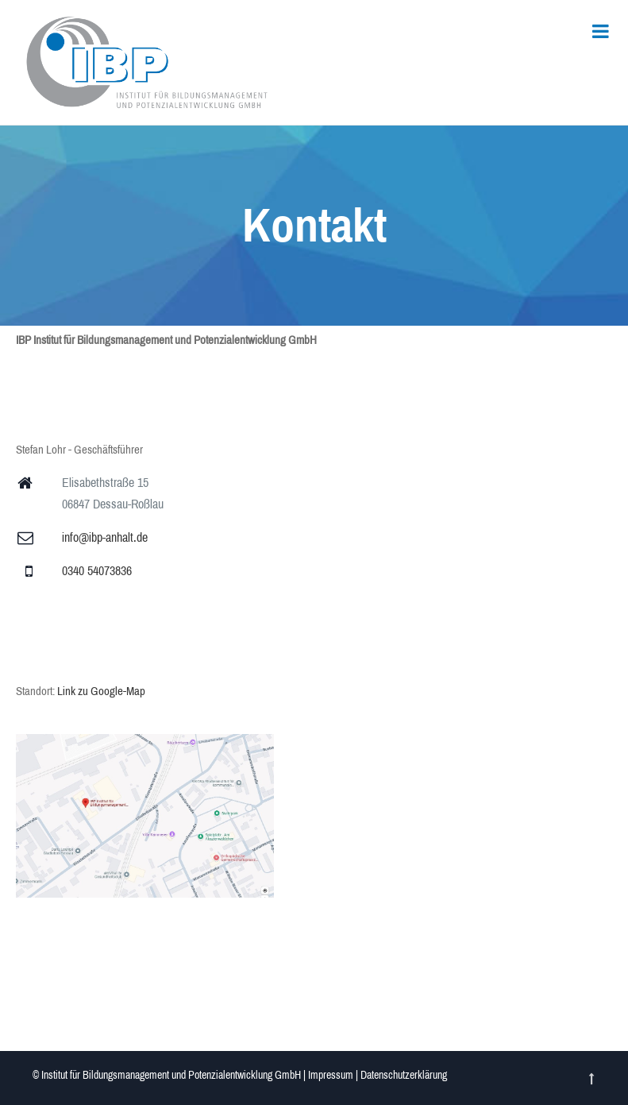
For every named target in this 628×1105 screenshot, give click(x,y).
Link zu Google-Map (101, 691)
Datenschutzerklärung (403, 1075)
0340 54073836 (97, 571)
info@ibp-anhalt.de (105, 537)
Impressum (330, 1075)
